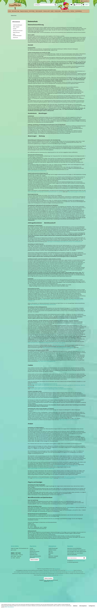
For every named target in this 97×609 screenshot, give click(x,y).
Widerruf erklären (34, 559)
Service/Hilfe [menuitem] (84, 1)
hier (63, 494)
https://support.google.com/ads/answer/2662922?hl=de (66, 465)
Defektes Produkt (52, 550)
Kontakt (14, 28)
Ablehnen (75, 605)
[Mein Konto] (77, 4)
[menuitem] (45, 4)
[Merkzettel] (71, 4)
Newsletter (51, 553)
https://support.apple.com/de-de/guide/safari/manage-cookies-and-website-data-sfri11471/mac (52, 388)
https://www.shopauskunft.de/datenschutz (37, 170)
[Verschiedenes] (78, 11)
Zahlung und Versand (17, 30)
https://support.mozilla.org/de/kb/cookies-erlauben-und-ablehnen (49, 387)
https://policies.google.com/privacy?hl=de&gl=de (43, 478)
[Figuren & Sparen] (24, 11)
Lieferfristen (61, 575)
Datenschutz (32, 550)
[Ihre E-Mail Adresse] (74, 558)
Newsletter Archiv (33, 554)
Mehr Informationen (9, 607)
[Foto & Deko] (31, 11)
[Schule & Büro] (57, 11)
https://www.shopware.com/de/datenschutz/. (69, 419)
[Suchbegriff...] (45, 4)
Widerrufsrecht (16, 32)
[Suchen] (55, 4)
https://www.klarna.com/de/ (58, 345)
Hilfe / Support (16, 26)
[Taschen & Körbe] (65, 11)
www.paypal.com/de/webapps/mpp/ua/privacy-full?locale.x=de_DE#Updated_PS (64, 241)
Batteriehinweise (52, 557)
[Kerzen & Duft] (46, 11)
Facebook (66, 591)
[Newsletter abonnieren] (84, 558)
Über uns (51, 551)
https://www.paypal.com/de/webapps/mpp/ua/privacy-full (43, 304)
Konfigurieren (92, 605)
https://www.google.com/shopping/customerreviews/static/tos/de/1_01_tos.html (45, 191)
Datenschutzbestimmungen (79, 560)
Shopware (51, 581)
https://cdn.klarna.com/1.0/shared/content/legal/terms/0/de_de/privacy (58, 347)
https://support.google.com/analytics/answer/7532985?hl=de (41, 468)
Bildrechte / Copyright (53, 556)
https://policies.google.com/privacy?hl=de (77, 191)
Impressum (15, 37)
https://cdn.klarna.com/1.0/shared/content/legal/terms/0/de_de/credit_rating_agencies (46, 342)
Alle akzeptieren (83, 605)
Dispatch (31, 591)
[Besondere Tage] (16, 11)
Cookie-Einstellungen (17, 25)
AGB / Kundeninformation (17, 35)
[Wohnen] (72, 11)
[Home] (10, 11)
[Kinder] (52, 11)
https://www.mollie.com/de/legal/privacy (46, 361)
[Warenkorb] (85, 4)
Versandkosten (57, 568)
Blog (49, 554)
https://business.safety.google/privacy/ (67, 478)
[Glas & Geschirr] (39, 11)
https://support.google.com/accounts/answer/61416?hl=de (44, 384)
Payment (49, 591)
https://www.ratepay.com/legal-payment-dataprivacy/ (51, 299)
